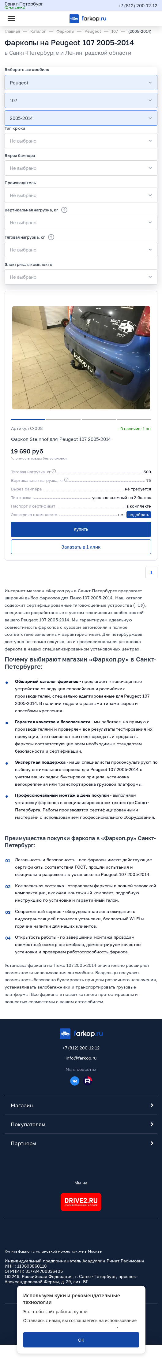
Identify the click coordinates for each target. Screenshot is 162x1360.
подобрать (138, 514)
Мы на (81, 1182)
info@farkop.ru (81, 1057)
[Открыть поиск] (28, 18)
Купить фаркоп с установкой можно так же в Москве (53, 1251)
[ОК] (81, 1339)
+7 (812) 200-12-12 (137, 5)
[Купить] (81, 529)
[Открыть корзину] (147, 18)
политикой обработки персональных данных (70, 1326)
